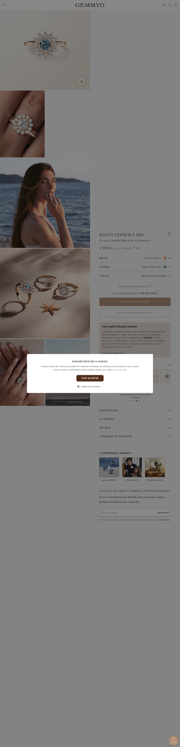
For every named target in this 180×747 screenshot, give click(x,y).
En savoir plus (120, 370)
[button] (90, 387)
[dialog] (90, 373)
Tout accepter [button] (90, 378)
